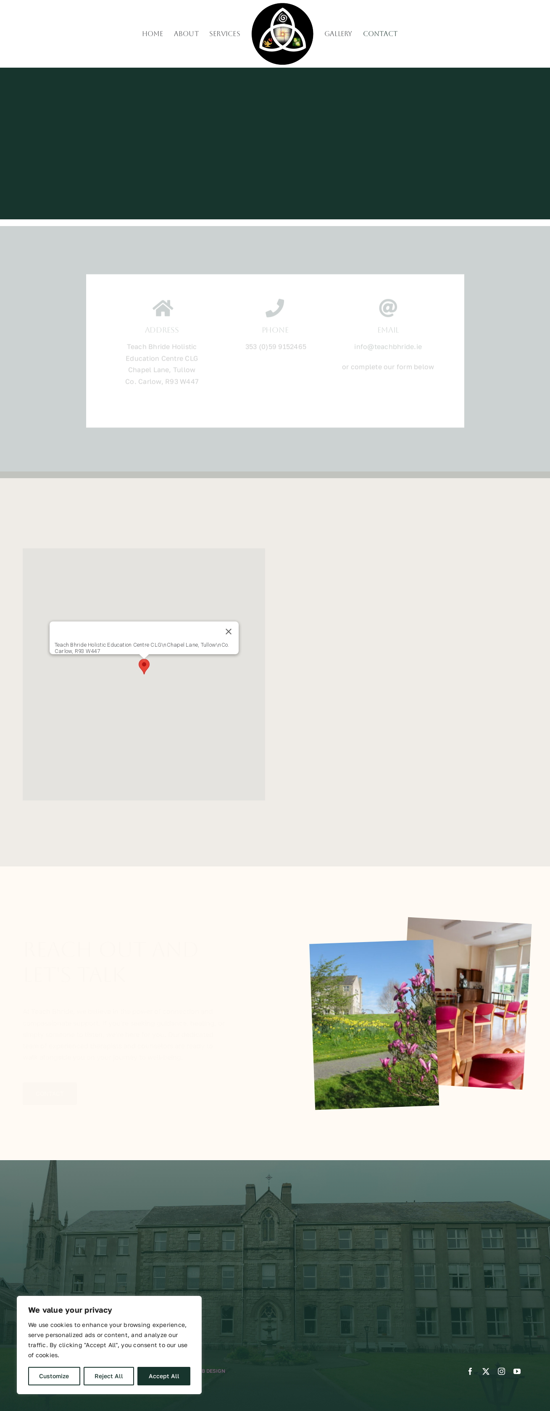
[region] (109, 1345)
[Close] (228, 631)
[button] (144, 666)
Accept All (164, 1375)
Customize (54, 1375)
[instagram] (501, 1371)
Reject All (109, 1375)
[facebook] (470, 1371)
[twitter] (485, 1371)
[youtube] (517, 1371)
